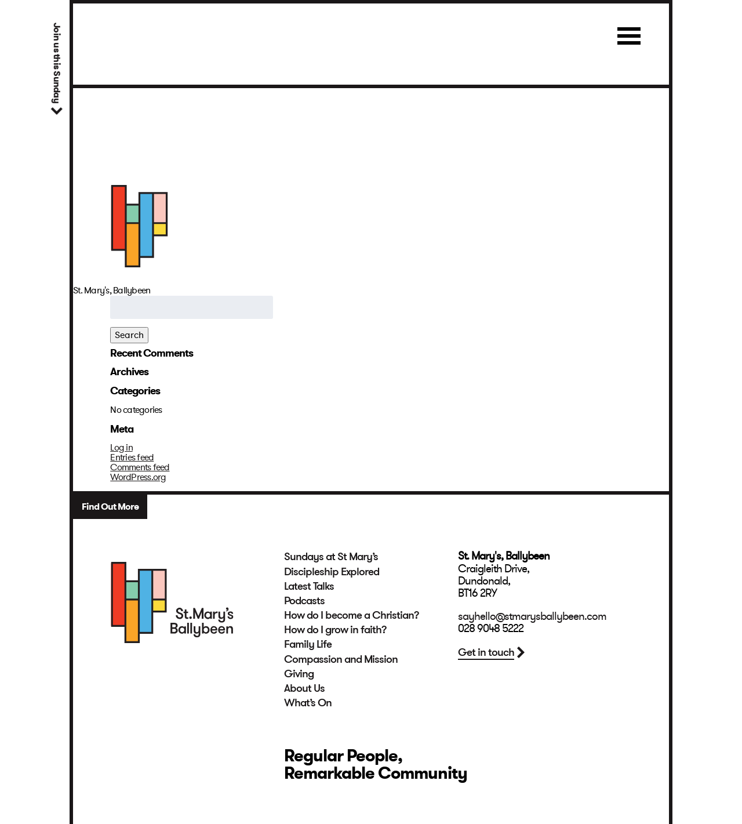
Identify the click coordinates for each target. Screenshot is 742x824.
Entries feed (132, 457)
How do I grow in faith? (335, 629)
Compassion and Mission (341, 659)
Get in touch (486, 652)
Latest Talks (309, 586)
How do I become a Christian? (351, 615)
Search (129, 335)
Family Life (308, 644)
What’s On (308, 702)
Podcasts (304, 600)
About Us (304, 688)
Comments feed (139, 467)
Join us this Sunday (56, 63)
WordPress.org (138, 477)
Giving (299, 673)
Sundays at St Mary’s (331, 556)
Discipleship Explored (331, 571)
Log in (121, 447)
